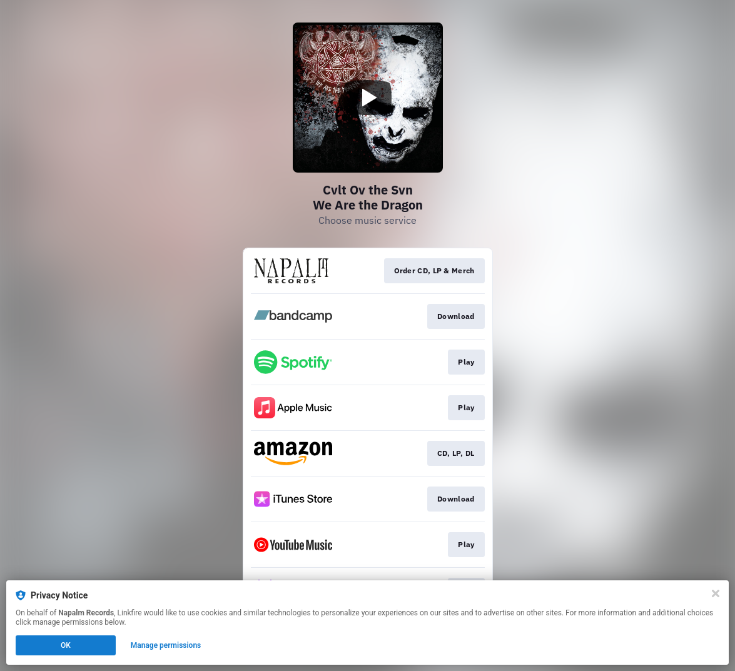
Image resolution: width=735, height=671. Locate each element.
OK (66, 645)
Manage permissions (166, 645)
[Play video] (368, 97)
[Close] (716, 593)
